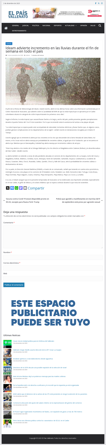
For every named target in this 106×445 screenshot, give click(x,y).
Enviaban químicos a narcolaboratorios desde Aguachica (33, 359)
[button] (75, 25)
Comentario (9, 222)
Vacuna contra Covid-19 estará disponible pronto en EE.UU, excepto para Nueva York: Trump (26, 200)
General (15, 25)
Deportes (58, 25)
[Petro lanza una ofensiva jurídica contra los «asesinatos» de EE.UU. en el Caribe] (7, 423)
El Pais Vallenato (48, 438)
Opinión (83, 25)
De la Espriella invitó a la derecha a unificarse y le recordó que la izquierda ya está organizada (46, 385)
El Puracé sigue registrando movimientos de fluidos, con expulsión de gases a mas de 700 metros (47, 412)
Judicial (25, 25)
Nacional (46, 25)
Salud (92, 25)
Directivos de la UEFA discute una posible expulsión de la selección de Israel (39, 368)
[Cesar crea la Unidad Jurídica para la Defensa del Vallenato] (7, 344)
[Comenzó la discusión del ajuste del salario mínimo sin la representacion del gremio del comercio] (7, 406)
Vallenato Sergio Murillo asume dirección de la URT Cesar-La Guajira (37, 350)
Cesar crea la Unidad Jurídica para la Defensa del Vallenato (33, 341)
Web (5, 273)
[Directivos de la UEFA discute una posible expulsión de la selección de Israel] (7, 370)
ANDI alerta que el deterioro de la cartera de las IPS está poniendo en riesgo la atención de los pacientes (50, 394)
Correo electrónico (11, 263)
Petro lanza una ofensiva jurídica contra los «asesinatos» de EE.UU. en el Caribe (41, 420)
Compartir (36, 188)
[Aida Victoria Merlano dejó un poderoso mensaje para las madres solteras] (7, 379)
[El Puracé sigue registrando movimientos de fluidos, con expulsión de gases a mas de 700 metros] (7, 415)
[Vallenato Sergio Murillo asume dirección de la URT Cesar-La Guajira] (7, 353)
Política (35, 25)
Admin (28, 55)
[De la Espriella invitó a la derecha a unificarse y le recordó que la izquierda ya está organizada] (7, 388)
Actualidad (69, 25)
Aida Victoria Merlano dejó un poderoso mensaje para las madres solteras (39, 376)
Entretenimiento (19, 31)
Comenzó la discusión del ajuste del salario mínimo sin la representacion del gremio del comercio (47, 403)
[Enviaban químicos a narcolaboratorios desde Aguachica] (7, 362)
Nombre (7, 252)
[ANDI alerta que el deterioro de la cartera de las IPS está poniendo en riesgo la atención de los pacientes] (7, 397)
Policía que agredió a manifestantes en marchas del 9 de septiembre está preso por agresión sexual (79, 200)
